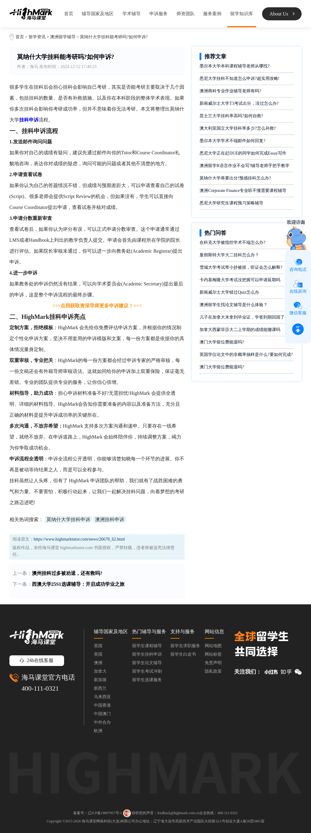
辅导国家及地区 (98, 13)
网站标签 (213, 654)
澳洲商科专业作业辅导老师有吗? (230, 91)
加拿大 (100, 671)
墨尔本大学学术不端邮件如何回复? (232, 140)
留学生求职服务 (185, 646)
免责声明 (213, 663)
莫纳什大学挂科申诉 (68, 519)
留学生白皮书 (183, 654)
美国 (98, 654)
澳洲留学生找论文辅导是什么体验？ (234, 304)
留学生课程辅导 (147, 646)
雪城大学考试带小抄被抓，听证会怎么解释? (241, 267)
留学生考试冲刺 (147, 671)
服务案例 (212, 13)
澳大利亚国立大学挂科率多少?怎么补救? (237, 128)
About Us (282, 13)
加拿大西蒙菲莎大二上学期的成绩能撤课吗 (240, 329)
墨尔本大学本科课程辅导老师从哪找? (234, 66)
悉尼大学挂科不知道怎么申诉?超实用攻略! (239, 78)
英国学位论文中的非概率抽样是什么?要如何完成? (246, 354)
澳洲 (98, 663)
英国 (98, 646)
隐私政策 (213, 671)
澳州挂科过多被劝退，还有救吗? (67, 573)
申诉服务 (158, 13)
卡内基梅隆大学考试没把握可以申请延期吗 (240, 280)
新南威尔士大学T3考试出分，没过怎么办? (239, 103)
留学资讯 (37, 37)
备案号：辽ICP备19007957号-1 (97, 813)
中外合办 (102, 722)
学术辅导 (131, 13)
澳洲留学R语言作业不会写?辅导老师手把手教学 (244, 165)
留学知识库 (241, 13)
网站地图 (213, 646)
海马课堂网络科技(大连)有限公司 (108, 821)
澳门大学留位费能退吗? (222, 342)
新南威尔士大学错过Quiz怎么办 (229, 292)
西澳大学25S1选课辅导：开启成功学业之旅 (78, 584)
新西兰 (100, 688)
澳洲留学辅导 (63, 37)
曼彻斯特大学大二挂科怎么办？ (229, 255)
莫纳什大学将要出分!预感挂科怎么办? (235, 178)
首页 (68, 13)
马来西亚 (102, 697)
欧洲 (98, 731)
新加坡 (100, 680)
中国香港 (102, 705)
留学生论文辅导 (147, 663)
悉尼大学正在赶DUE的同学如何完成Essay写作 (243, 153)
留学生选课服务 (147, 680)
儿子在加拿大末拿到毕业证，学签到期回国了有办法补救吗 (247, 317)
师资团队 (185, 13)
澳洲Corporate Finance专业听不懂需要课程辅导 (243, 190)
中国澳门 (102, 714)
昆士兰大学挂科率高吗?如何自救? (231, 116)
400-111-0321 (40, 688)
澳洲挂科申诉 (109, 519)
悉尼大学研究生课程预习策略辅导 (231, 203)
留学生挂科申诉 (147, 654)
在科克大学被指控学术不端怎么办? (232, 242)
